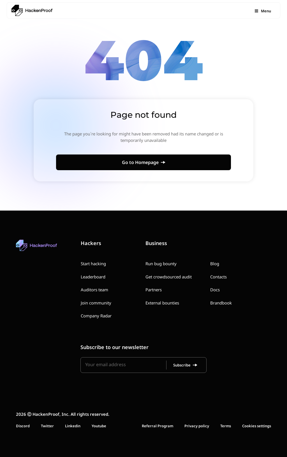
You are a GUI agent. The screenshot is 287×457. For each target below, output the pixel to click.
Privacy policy (196, 425)
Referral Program (157, 425)
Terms (225, 425)
